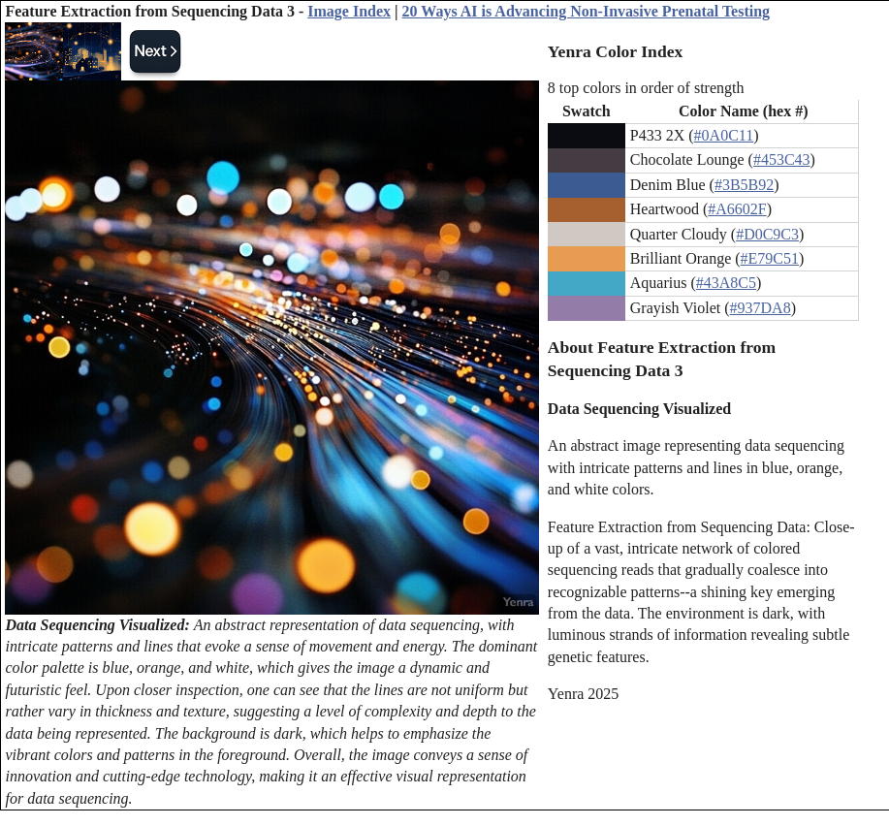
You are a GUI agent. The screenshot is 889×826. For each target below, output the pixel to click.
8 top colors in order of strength (646, 87)
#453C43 (781, 159)
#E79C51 (770, 258)
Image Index (349, 11)
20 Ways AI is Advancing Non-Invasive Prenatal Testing (586, 11)
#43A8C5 (726, 282)
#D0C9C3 (767, 234)
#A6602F (737, 209)
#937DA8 (760, 308)
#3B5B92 (744, 184)
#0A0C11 (724, 135)
